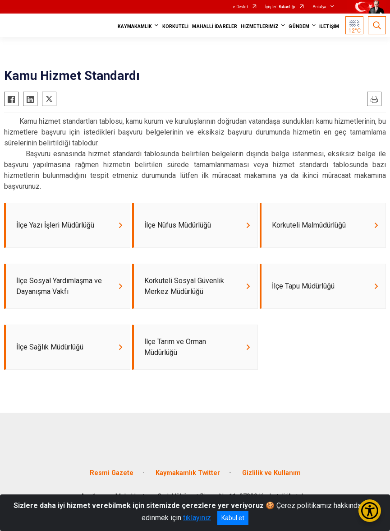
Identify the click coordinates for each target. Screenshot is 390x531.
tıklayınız (197, 517)
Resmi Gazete (111, 473)
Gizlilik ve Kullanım (271, 473)
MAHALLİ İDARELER (214, 26)
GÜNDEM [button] (299, 26)
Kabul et (232, 518)
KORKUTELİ (175, 26)
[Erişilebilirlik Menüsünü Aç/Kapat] (369, 510)
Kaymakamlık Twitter (188, 473)
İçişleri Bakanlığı (280, 7)
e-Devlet (240, 7)
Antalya (319, 7)
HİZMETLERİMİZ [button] (260, 26)
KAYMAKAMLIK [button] (135, 26)
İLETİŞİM (329, 26)
